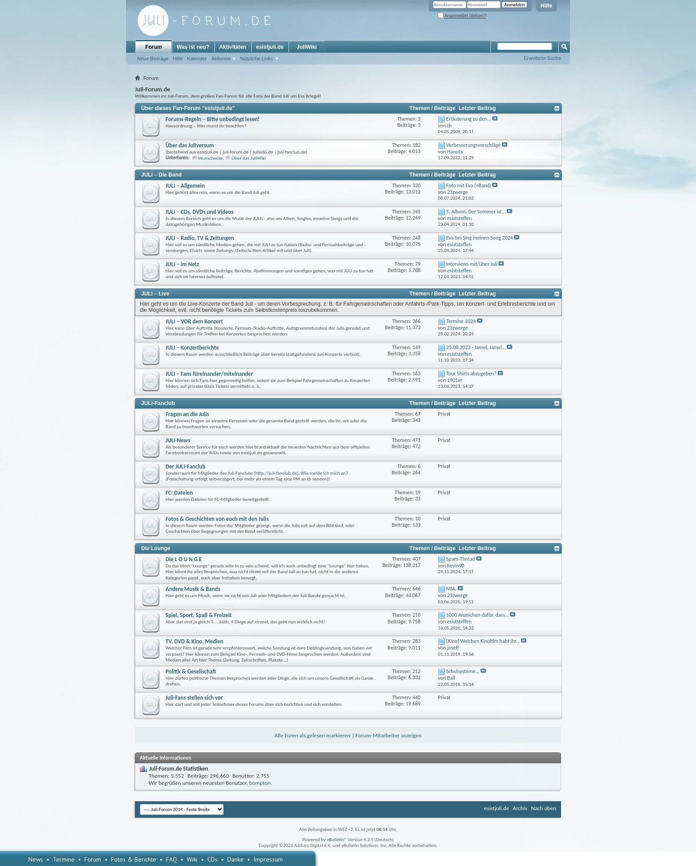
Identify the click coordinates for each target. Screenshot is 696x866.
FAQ (171, 859)
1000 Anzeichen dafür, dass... (477, 615)
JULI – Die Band (161, 175)
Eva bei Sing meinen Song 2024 (479, 238)
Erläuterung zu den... (468, 119)
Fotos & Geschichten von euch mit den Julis (217, 519)
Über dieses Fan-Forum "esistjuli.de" (188, 108)
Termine (64, 859)
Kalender (196, 58)
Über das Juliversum (190, 145)
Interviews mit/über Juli (471, 264)
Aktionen (220, 58)
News (35, 859)
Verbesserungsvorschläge (473, 145)
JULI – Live (155, 294)
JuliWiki (306, 47)
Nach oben (543, 808)
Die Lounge (155, 548)
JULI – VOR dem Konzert (194, 321)
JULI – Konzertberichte (192, 347)
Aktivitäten (232, 47)
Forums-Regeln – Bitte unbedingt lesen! (213, 119)
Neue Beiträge (152, 58)
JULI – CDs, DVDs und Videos (199, 212)
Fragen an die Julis (187, 414)
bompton (260, 782)
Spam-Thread (460, 559)
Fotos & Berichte (133, 859)
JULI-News (178, 440)
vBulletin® (337, 839)
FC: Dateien (179, 492)
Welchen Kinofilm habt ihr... (490, 641)
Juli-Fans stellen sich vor (194, 697)
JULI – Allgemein (185, 185)
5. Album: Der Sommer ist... (476, 212)
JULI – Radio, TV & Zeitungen (200, 238)
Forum (153, 47)
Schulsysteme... (462, 671)
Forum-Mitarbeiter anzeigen (389, 735)
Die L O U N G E (184, 559)
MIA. (451, 589)
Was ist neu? (193, 47)
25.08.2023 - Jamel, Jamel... (476, 347)
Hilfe (546, 6)
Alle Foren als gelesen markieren (312, 735)
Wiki (192, 859)
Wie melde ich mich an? (324, 473)
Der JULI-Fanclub (186, 466)
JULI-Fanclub (158, 403)
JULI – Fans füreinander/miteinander (209, 373)
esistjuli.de (270, 47)
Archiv (520, 808)
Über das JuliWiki (249, 158)
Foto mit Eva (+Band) (468, 185)
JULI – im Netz (182, 264)
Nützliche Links (256, 58)
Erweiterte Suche (542, 58)
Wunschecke (210, 158)
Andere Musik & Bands (193, 589)
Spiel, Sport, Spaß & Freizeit (199, 615)
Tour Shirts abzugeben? (471, 373)
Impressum (268, 859)
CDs (212, 859)
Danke (235, 859)
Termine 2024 (461, 321)
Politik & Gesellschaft (191, 671)
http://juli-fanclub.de (276, 473)
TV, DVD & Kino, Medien (194, 641)
